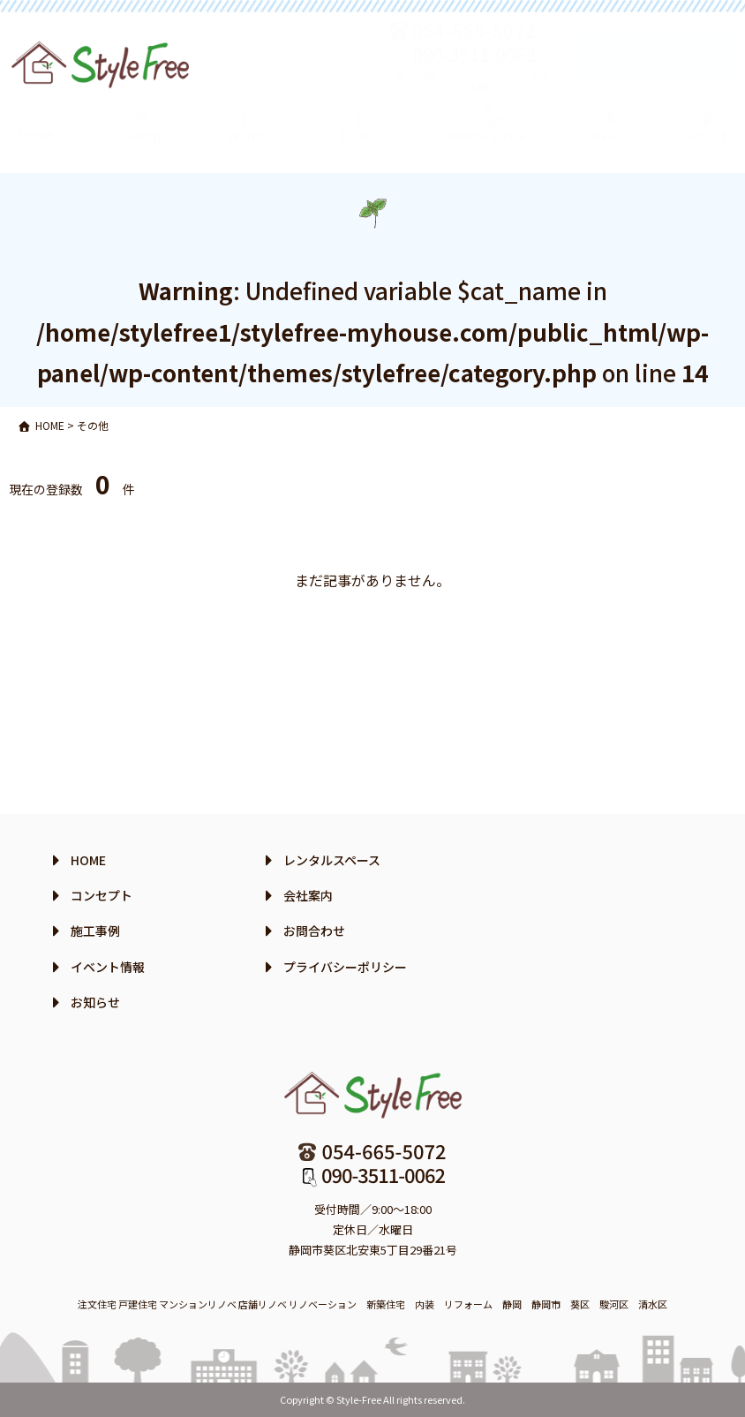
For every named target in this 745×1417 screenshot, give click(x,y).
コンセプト (101, 895)
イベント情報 (108, 967)
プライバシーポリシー (345, 967)
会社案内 (308, 895)
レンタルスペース (331, 860)
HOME (88, 860)
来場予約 (654, 72)
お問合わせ (314, 930)
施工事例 (95, 930)
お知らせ (95, 1002)
